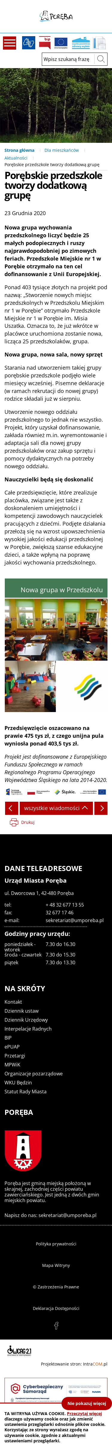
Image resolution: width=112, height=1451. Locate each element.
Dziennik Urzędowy (26, 1020)
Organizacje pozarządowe (33, 1073)
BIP (44, 42)
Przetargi (14, 1055)
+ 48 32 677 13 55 (65, 904)
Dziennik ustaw (21, 1011)
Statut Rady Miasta (25, 1091)
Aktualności (15, 158)
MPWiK (12, 1064)
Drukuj (28, 822)
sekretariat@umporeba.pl (75, 920)
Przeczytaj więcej (84, 1413)
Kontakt (13, 1002)
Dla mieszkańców (62, 150)
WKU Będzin (18, 1082)
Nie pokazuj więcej (86, 1403)
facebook (56, 1325)
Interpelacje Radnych (28, 1029)
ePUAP (12, 1046)
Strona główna (19, 150)
